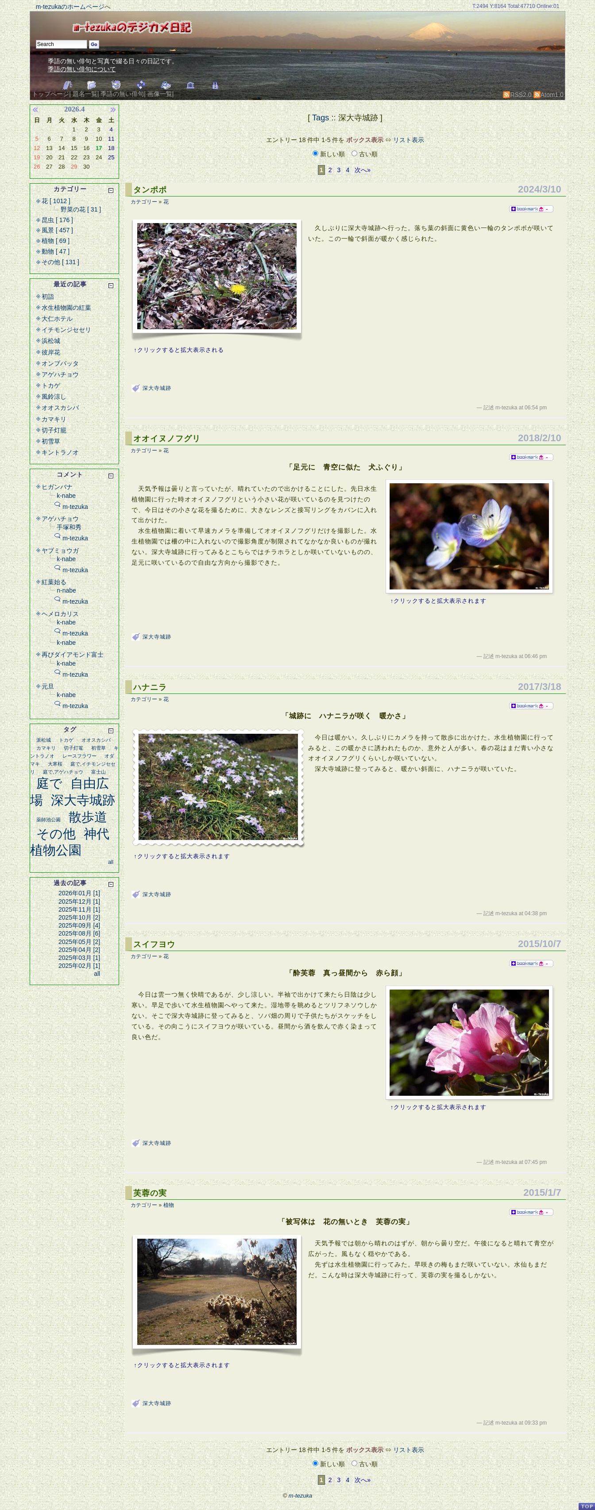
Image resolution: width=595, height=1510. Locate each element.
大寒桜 (55, 764)
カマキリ (54, 419)
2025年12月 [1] (79, 901)
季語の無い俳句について (82, 69)
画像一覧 (159, 93)
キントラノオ (60, 452)
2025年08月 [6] (79, 933)
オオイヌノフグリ (167, 438)
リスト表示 (408, 139)
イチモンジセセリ (66, 329)
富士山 (98, 771)
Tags (320, 117)
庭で (49, 783)
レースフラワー (79, 756)
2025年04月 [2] (79, 949)
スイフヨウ (154, 944)
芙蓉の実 (150, 1193)
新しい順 (330, 154)
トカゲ (51, 385)
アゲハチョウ (60, 374)
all (110, 862)
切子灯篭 (73, 748)
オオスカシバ (60, 407)
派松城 (43, 740)
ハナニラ (150, 687)
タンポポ (150, 189)
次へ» (363, 169)
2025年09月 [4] (79, 925)
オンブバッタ (60, 363)
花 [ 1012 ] (56, 200)
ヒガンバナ (57, 486)
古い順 (365, 154)
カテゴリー (144, 202)
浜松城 (51, 340)
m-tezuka (75, 506)
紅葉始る (54, 582)
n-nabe (66, 590)
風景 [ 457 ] (57, 230)
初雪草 (51, 441)
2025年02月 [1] (79, 965)
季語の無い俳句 (122, 93)
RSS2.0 (517, 94)
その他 (56, 834)
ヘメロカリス (60, 613)
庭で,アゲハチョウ (63, 771)
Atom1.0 (548, 94)
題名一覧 (85, 93)
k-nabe (66, 495)
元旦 (48, 686)
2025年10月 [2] (79, 917)
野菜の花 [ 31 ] (81, 209)
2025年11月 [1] (79, 909)
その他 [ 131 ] (60, 262)
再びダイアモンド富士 (73, 654)
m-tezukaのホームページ (70, 6)
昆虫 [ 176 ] (57, 219)
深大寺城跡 (157, 388)
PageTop (586, 1506)
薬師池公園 (48, 819)
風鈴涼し (54, 396)
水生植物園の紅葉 (66, 307)
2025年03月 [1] (79, 957)
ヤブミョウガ (60, 550)
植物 (168, 1205)
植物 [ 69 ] (56, 240)
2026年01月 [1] (79, 893)
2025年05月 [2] (79, 941)
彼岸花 (51, 352)
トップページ (50, 93)
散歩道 (88, 817)
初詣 (48, 296)
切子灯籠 (54, 430)
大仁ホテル (57, 318)
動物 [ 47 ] (56, 251)
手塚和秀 (69, 527)
